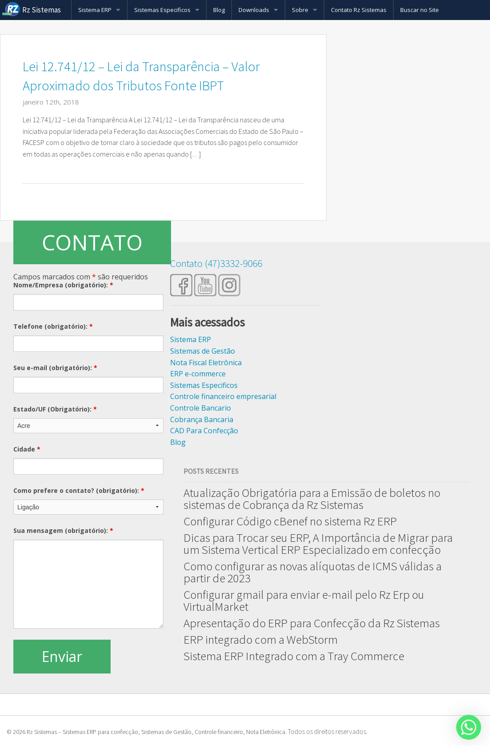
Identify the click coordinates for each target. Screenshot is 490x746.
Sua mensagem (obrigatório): (63, 530)
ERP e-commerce (198, 374)
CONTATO (92, 242)
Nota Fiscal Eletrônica (206, 362)
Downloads (254, 10)
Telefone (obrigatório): (53, 326)
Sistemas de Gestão (202, 351)
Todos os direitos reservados (327, 731)
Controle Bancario (200, 408)
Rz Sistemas (41, 10)
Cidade (26, 449)
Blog (219, 10)
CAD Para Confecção (204, 431)
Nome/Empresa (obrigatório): (63, 285)
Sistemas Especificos (162, 10)
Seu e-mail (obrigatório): (55, 367)
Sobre (300, 10)
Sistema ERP (95, 10)
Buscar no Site (419, 10)
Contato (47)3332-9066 (216, 263)
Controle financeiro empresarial (223, 396)
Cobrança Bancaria (201, 419)
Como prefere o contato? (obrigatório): (78, 490)
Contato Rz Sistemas (358, 10)
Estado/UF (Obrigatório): (55, 409)
